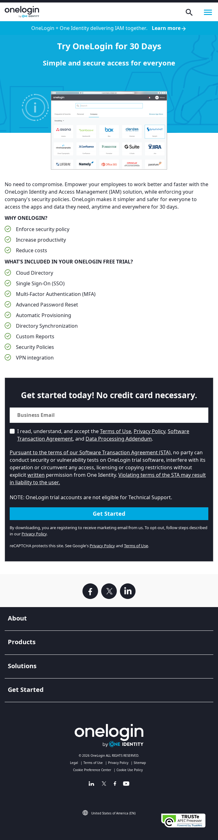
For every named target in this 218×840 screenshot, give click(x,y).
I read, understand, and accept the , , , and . (103, 435)
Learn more (169, 28)
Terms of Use (115, 431)
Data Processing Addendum (119, 438)
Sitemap (140, 762)
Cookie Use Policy (129, 770)
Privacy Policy (149, 431)
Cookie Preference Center (92, 770)
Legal (74, 762)
